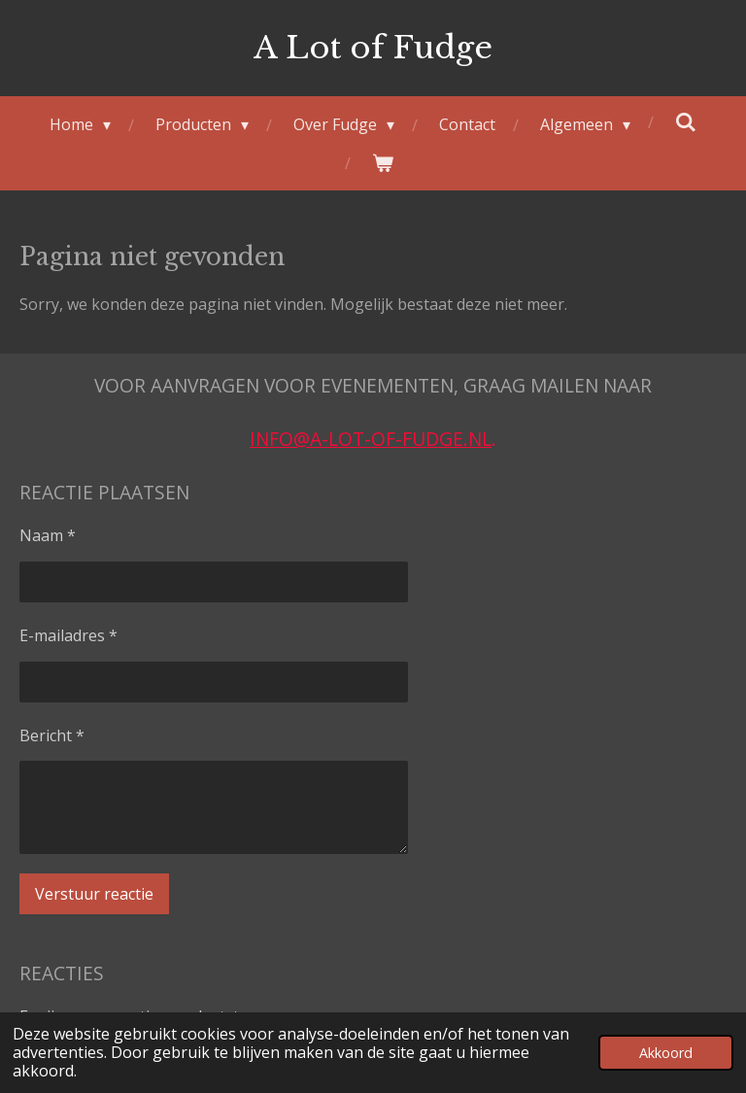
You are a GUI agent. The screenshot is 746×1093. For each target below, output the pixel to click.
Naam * (47, 535)
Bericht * (52, 734)
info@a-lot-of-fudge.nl (371, 439)
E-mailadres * (68, 634)
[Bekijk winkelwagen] (382, 163)
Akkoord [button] (666, 1052)
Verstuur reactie (94, 893)
